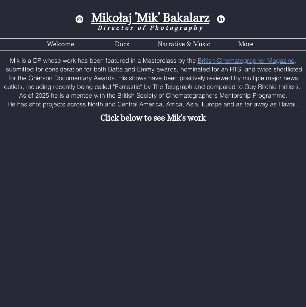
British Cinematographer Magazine (246, 60)
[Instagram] (79, 19)
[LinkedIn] (221, 19)
